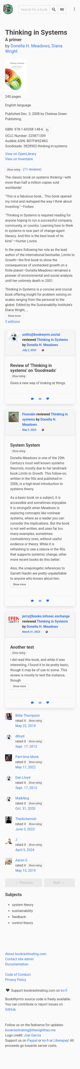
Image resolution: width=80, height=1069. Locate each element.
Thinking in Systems (52, 340)
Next (59, 882)
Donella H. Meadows (42, 345)
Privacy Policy (15, 980)
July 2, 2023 (29, 350)
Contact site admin (19, 959)
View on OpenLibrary (20, 154)
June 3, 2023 (25, 829)
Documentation (16, 964)
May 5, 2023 (29, 429)
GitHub (10, 1009)
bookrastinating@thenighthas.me (30, 1030)
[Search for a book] (34, 9)
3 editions (12, 322)
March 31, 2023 (31, 631)
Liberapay (61, 1040)
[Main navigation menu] (74, 9)
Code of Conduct (18, 975)
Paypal (32, 1040)
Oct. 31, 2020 (25, 808)
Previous (24, 882)
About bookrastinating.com (25, 954)
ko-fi (64, 990)
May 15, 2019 (25, 871)
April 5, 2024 (24, 850)
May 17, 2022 (25, 767)
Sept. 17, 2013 (26, 746)
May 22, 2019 (25, 726)
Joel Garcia (32, 1035)
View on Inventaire (19, 159)
